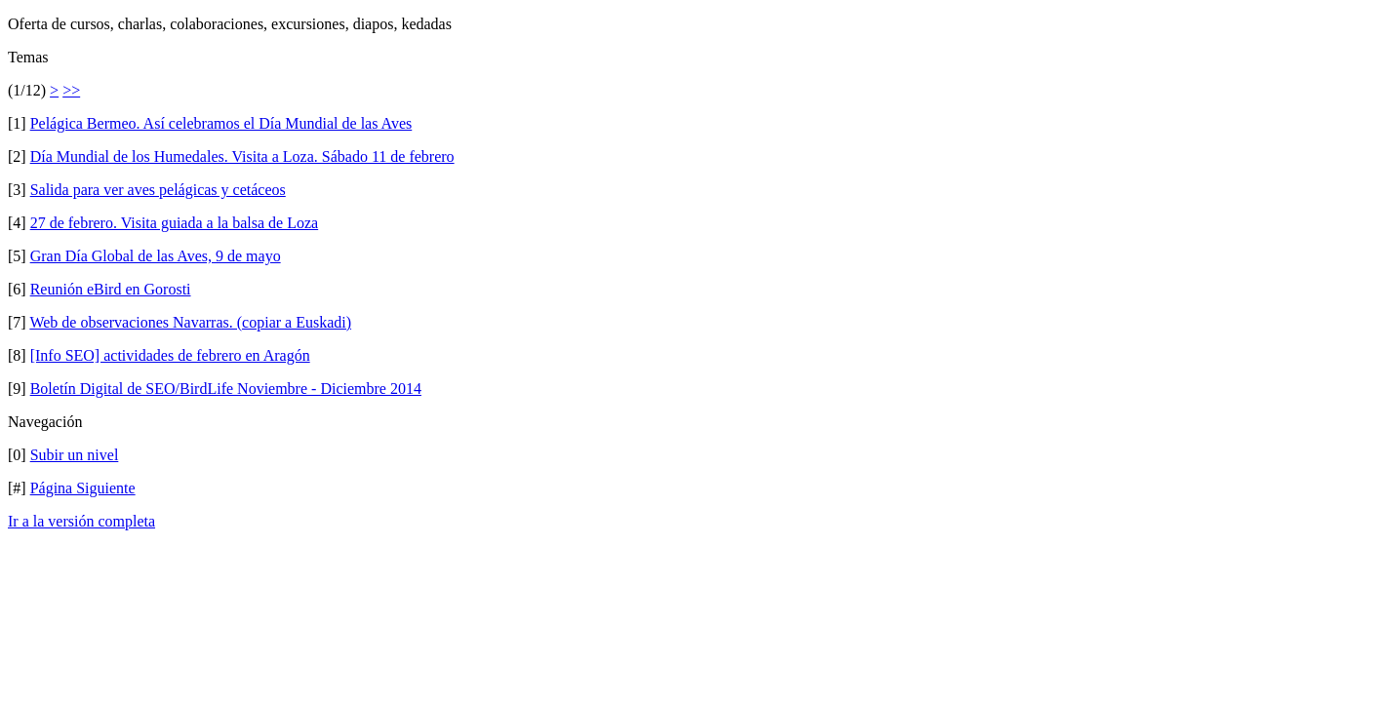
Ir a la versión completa (81, 521)
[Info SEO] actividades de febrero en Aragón (170, 355)
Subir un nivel (74, 455)
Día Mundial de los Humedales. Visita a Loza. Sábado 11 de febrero (242, 156)
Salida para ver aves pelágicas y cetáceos (158, 189)
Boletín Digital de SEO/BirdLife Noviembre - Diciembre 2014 (225, 388)
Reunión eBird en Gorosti (110, 289)
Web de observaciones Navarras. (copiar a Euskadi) (190, 322)
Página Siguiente (83, 488)
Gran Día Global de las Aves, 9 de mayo (155, 256)
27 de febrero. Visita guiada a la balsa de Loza (174, 222)
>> (71, 90)
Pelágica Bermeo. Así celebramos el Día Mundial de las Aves (221, 123)
